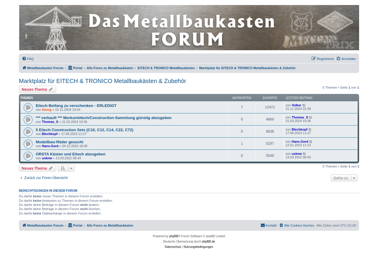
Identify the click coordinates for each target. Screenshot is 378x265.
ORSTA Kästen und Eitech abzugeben (70, 154)
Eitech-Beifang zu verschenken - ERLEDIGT (76, 105)
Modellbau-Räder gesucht (59, 142)
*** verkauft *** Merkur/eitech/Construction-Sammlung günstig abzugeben (104, 118)
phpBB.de (208, 241)
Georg (46, 109)
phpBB (173, 236)
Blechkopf (50, 134)
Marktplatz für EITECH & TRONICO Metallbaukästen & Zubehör (102, 81)
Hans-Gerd (50, 146)
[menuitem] (28, 58)
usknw (47, 158)
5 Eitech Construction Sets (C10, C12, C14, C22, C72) (84, 130)
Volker (297, 105)
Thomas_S (50, 121)
